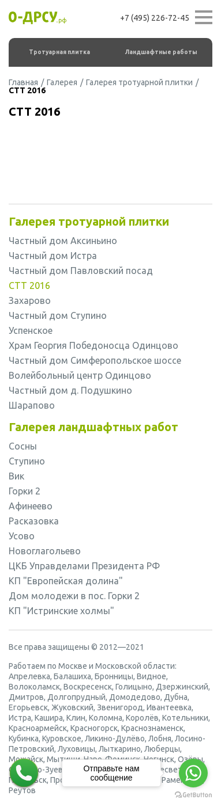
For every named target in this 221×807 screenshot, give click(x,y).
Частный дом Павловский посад (81, 270)
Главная (23, 82)
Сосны (23, 446)
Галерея (62, 82)
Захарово (30, 300)
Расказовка (34, 521)
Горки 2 (24, 491)
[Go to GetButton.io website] (193, 795)
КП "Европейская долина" (66, 581)
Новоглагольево (45, 551)
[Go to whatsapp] (193, 773)
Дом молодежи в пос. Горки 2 (74, 596)
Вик (16, 476)
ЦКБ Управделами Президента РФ (84, 566)
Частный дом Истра (53, 255)
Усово (22, 536)
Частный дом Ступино (58, 315)
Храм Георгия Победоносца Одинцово (93, 345)
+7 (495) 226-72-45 (154, 17)
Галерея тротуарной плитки (139, 82)
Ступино (27, 461)
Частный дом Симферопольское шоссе (95, 360)
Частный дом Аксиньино (63, 240)
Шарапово (32, 405)
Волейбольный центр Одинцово (80, 375)
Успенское (31, 330)
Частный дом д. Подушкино (70, 390)
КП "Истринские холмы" (61, 611)
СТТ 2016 (29, 285)
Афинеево (31, 506)
